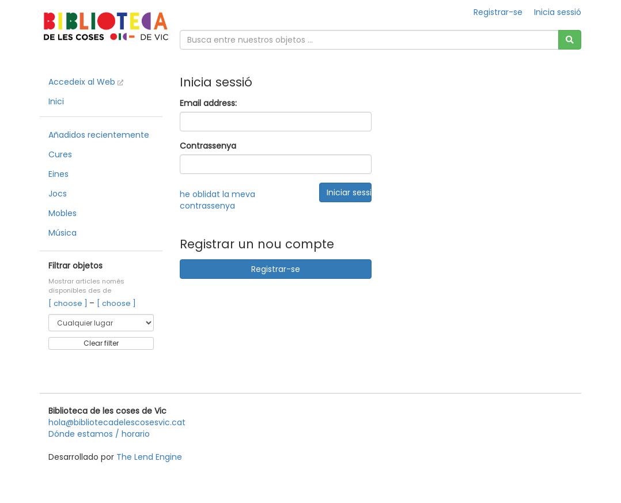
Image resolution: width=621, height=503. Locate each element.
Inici (56, 101)
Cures (60, 154)
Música (62, 233)
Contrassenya (208, 146)
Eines (58, 174)
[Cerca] (569, 40)
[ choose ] (68, 303)
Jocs (57, 193)
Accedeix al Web (85, 82)
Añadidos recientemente (98, 135)
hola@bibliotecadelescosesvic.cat (116, 422)
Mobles (62, 213)
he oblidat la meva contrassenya (217, 199)
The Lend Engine (149, 457)
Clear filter (101, 343)
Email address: (208, 103)
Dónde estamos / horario (99, 434)
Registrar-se (498, 12)
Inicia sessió (557, 12)
